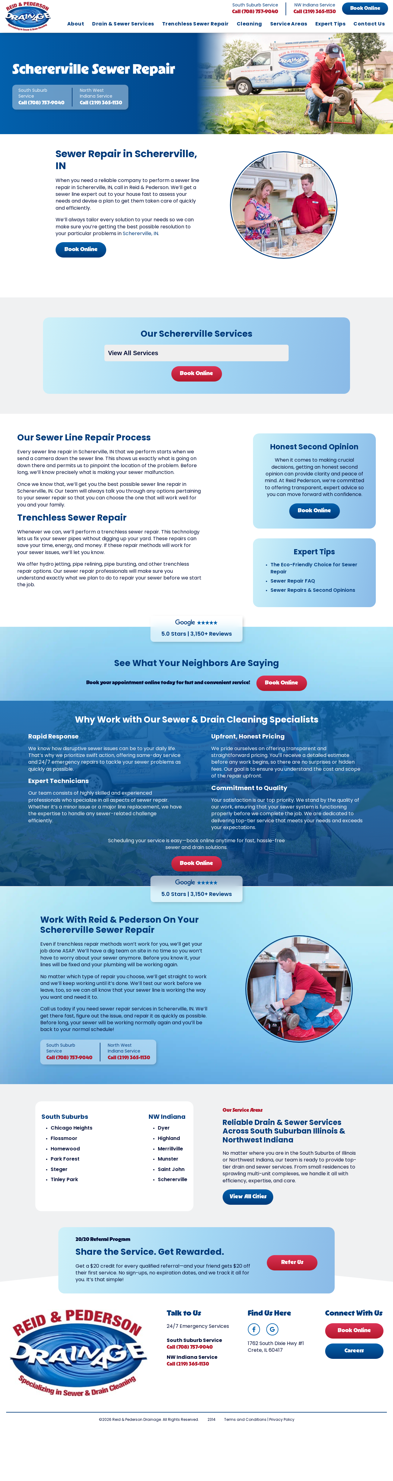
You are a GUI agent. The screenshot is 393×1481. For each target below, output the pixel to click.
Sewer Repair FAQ (292, 581)
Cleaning (249, 24)
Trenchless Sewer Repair (195, 24)
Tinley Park (64, 1179)
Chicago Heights (71, 1128)
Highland (169, 1138)
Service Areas (288, 24)
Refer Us (292, 1263)
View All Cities (248, 1197)
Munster (168, 1159)
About (75, 24)
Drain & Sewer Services (123, 24)
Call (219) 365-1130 (315, 12)
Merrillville (170, 1149)
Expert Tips (330, 24)
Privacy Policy (281, 1420)
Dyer (164, 1128)
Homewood (65, 1149)
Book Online (365, 8)
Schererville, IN (140, 233)
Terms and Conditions (245, 1420)
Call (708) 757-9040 (255, 12)
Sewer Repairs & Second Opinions (312, 590)
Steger (59, 1169)
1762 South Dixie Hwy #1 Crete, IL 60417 (276, 1347)
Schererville (172, 1179)
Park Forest (65, 1159)
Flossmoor (64, 1138)
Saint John (171, 1169)
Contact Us (369, 24)
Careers (354, 1351)
